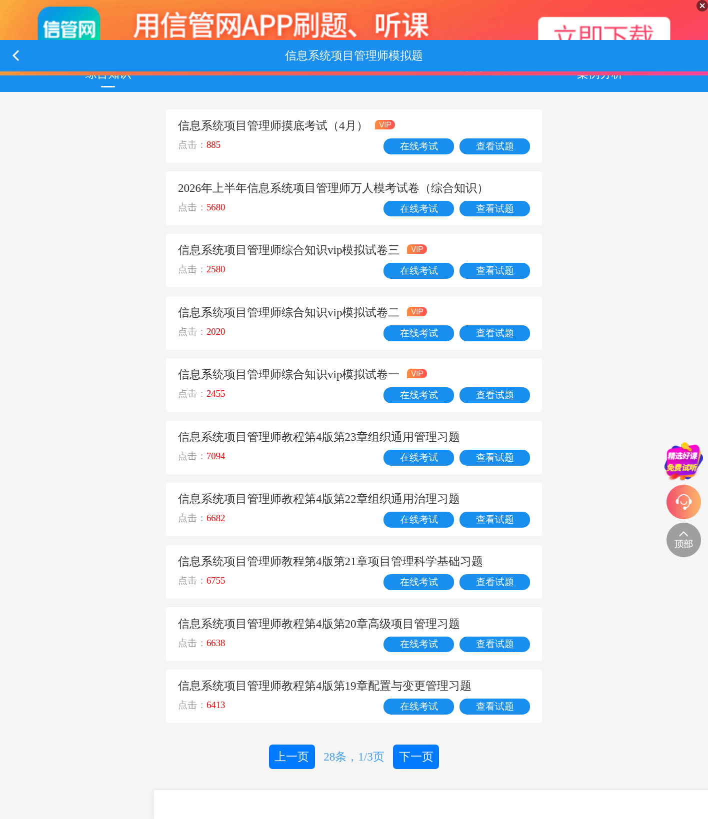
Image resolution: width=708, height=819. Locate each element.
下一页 (416, 756)
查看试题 (495, 146)
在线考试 (419, 146)
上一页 (291, 756)
